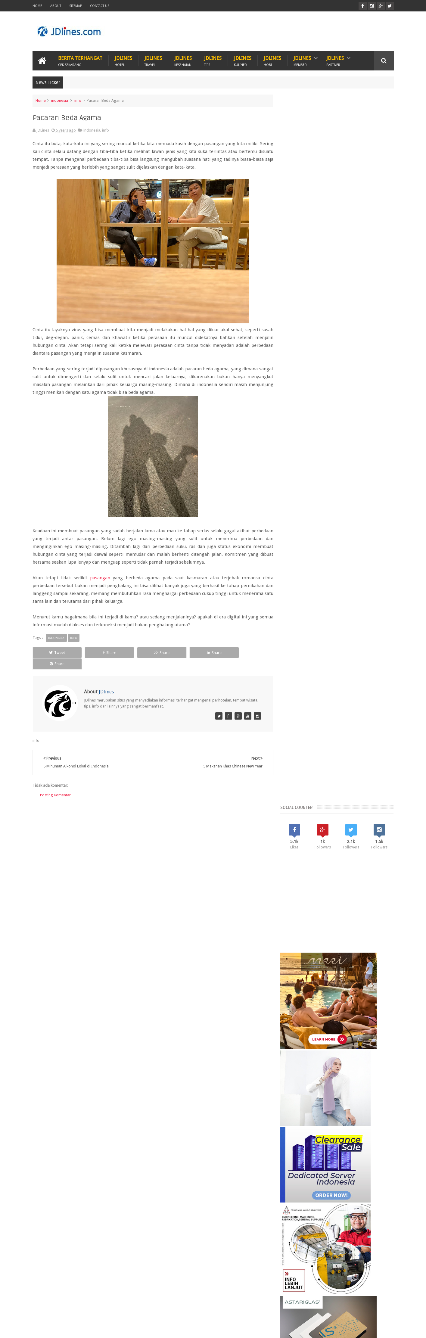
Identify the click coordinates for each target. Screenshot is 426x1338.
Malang (330, 1086)
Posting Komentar (55, 783)
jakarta (370, 1096)
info (77, 100)
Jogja (308, 1076)
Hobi (147, 1310)
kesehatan (319, 1106)
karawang (296, 1106)
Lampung (375, 1076)
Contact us (378, 1310)
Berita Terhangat (80, 60)
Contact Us (99, 6)
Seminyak (350, 1086)
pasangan (99, 577)
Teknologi (217, 1310)
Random (339, 1035)
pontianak (321, 1117)
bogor (314, 1096)
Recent (303, 1035)
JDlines (123, 60)
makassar (341, 1106)
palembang (297, 1117)
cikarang (332, 1096)
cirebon (352, 1096)
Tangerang (373, 1086)
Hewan (101, 1310)
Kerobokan (352, 1076)
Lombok (311, 1086)
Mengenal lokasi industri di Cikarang (350, 1202)
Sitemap (75, 6)
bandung (295, 1096)
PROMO (265, 1310)
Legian (293, 1086)
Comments (375, 1035)
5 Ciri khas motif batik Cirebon (343, 1146)
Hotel (125, 1310)
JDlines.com (81, 1328)
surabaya (369, 1117)
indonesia (59, 100)
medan (361, 1106)
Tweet (55, 652)
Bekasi (293, 1076)
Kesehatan (73, 1310)
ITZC (242, 1310)
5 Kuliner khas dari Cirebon (339, 1174)
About (55, 6)
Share (103, 652)
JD (392, 1328)
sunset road (345, 1117)
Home (37, 6)
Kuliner (45, 1310)
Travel (170, 1310)
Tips (192, 1310)
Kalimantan (328, 1076)
